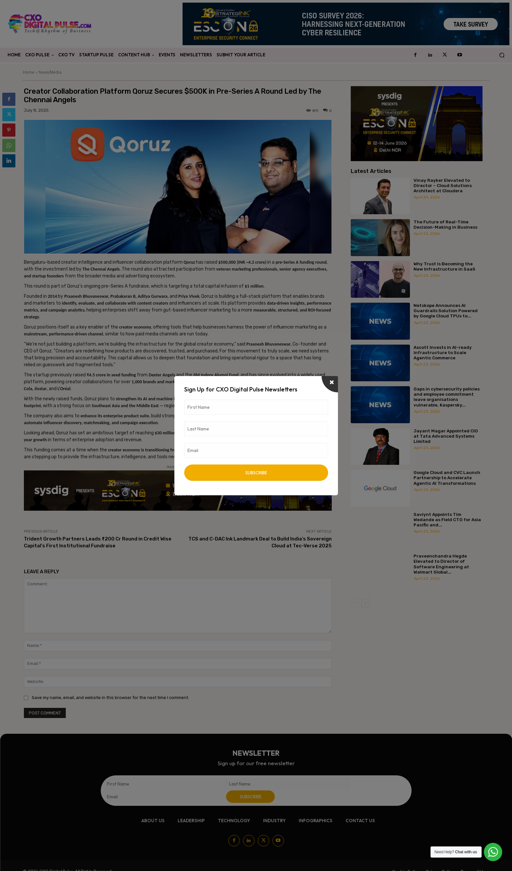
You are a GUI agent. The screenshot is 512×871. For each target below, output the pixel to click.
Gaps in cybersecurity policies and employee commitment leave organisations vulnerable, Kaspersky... (447, 396)
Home (28, 72)
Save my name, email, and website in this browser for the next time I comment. (110, 697)
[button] (501, 55)
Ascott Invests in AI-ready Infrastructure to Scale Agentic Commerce (443, 352)
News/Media (50, 72)
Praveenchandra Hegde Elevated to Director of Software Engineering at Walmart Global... (441, 564)
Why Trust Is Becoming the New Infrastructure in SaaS (444, 266)
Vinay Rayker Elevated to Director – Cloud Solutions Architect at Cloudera (443, 185)
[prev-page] (355, 603)
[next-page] (365, 603)
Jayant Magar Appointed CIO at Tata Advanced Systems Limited (446, 436)
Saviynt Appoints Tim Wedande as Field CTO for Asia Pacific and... (447, 519)
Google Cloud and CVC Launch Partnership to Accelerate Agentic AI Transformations (447, 477)
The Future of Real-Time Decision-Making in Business (445, 224)
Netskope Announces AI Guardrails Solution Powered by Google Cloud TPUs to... (446, 310)
